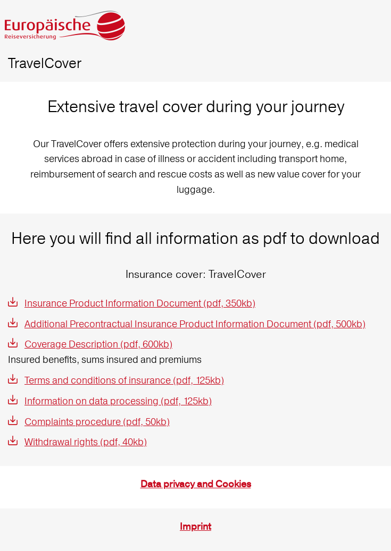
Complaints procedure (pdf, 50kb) (97, 422)
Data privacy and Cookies (195, 484)
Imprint (195, 527)
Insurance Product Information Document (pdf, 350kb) (139, 303)
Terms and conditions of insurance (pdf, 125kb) (124, 380)
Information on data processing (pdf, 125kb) (118, 401)
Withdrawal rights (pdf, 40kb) (85, 442)
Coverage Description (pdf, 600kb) (98, 344)
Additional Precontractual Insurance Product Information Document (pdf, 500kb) (194, 324)
